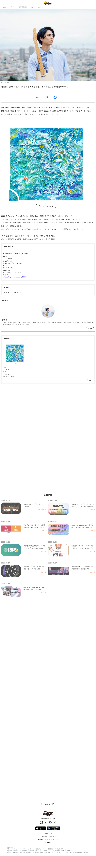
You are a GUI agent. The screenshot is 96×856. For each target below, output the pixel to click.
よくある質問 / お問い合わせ (48, 836)
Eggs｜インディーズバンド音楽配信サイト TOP (18, 7)
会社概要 (48, 842)
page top (49, 803)
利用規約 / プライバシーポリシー (48, 839)
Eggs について (48, 833)
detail (90, 328)
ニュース (40, 7)
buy (90, 380)
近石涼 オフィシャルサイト (12, 292)
